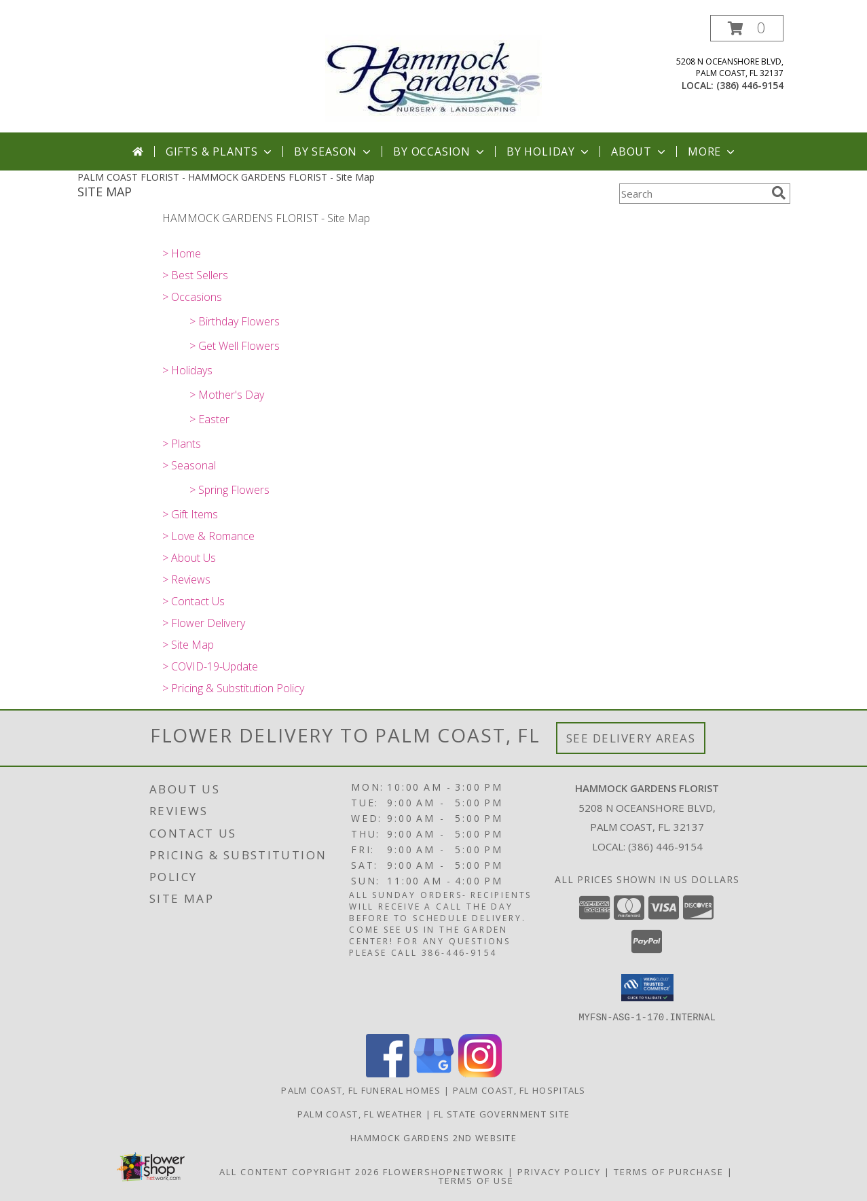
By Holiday (548, 151)
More (712, 151)
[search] (779, 192)
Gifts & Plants (220, 151)
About (639, 151)
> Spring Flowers (229, 489)
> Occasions (192, 296)
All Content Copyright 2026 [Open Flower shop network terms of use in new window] (299, 1171)
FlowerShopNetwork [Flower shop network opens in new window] (443, 1171)
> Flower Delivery (203, 622)
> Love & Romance (208, 535)
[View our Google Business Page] (434, 1072)
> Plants (181, 443)
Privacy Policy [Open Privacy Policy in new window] (559, 1171)
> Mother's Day (226, 394)
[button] (746, 28)
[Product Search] (692, 193)
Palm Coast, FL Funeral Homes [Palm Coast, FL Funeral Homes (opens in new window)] (361, 1089)
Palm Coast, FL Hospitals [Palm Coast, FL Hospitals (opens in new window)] (519, 1089)
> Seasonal (189, 465)
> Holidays (187, 370)
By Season (333, 151)
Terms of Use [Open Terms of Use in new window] (476, 1180)
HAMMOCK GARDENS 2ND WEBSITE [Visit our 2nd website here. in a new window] (433, 1137)
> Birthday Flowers (234, 321)
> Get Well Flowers (234, 345)
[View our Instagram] (480, 1072)
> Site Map (188, 644)
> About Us (189, 557)
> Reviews (186, 579)
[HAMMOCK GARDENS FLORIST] (433, 73)
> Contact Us (193, 601)
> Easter (209, 419)
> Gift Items (190, 514)
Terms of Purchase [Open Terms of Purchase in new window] (669, 1171)
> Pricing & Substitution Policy (233, 688)
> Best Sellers (195, 275)
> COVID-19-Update (210, 666)
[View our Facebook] (387, 1072)
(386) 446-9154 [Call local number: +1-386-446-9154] (749, 85)
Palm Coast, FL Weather (360, 1113)
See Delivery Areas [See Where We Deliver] (631, 738)
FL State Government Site (502, 1113)
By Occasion (440, 151)
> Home (181, 253)
